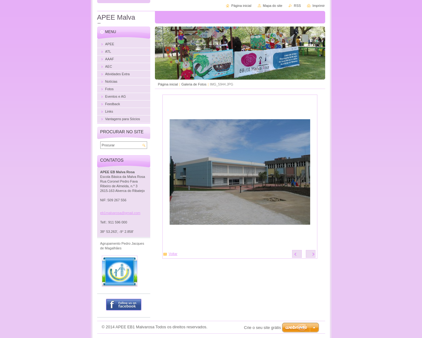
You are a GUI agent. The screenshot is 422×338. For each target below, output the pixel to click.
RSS (297, 5)
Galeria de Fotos (193, 84)
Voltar (173, 254)
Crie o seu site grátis (262, 327)
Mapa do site (272, 5)
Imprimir (318, 5)
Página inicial (168, 84)
